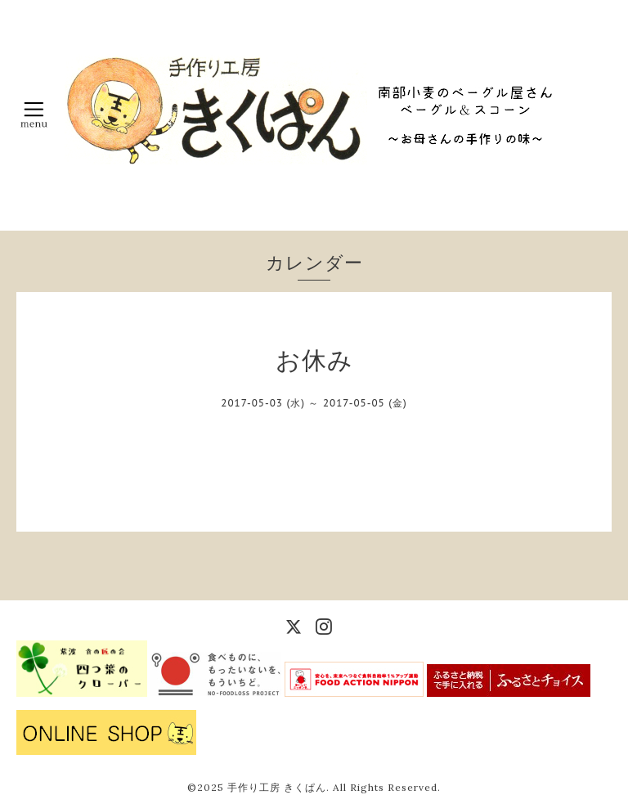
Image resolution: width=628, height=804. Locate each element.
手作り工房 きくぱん (276, 787)
